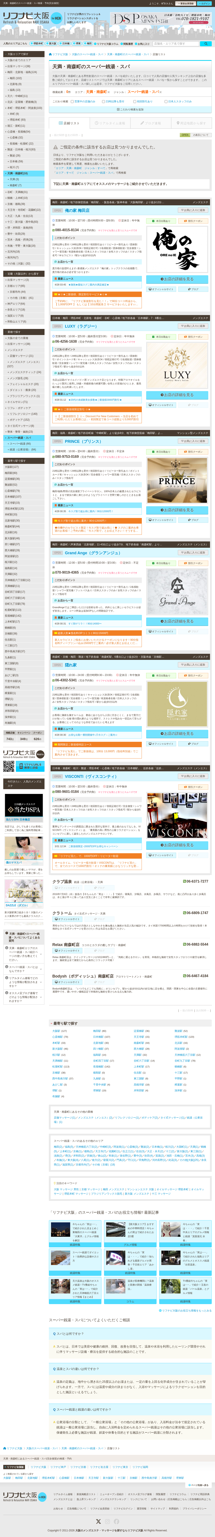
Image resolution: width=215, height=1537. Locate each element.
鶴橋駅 (178, 1066)
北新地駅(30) (12, 520)
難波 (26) (14, 155)
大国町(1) (181, 1146)
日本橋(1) (157, 1146)
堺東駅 (97, 1090)
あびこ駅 (57, 1084)
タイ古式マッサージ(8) (19, 425)
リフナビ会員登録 (99, 1508)
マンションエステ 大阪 (140, 1189)
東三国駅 (139, 1078)
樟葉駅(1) (10, 693)
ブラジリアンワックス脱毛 (106, 1193)
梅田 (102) (15, 78)
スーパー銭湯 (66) (19, 443)
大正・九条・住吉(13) (19, 215)
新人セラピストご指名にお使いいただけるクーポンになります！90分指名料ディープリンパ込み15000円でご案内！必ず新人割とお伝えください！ (96, 641)
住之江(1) (128, 1151)
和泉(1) (113, 1155)
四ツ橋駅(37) (12, 544)
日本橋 (64, 43)
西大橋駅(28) (12, 550)
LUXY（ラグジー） (75, 326)
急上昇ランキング (86, 1499)
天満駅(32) (11, 574)
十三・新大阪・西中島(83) (21, 221)
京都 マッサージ (90, 1189)
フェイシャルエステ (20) (23, 384)
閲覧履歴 (127, 44)
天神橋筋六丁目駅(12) (17, 580)
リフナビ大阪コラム (106, 44)
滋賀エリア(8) (14, 315)
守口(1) (132, 1160)
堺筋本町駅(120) (14, 508)
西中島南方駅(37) (15, 651)
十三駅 (178, 1072)
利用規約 (174, 1508)
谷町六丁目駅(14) (15, 597)
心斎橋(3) (132, 1146)
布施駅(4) (10, 722)
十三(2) (170, 1151)
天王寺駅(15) (12, 502)
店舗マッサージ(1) (64, 1117)
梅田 (88, 43)
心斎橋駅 (57, 1036)
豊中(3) (138, 1155)
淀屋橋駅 (139, 1030)
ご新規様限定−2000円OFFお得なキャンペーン (93, 846)
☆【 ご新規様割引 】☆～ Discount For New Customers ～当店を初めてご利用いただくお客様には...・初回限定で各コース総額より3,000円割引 (97, 418)
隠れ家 (64, 665)
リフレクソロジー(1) (127, 1117)
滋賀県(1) (67, 1164)
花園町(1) (114, 1151)
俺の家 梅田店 (70, 210)
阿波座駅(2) (11, 556)
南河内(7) (11, 257)
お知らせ (58, 1508)
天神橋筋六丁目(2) (86, 1146)
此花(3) (173, 1160)
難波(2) (145, 1146)
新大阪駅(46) (12, 538)
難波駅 (178, 1030)
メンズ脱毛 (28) (18, 378)
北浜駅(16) (11, 532)
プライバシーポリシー (195, 1508)
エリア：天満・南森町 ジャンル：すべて (80, 168)
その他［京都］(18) (103, 1164)
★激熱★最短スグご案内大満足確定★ (88, 284)
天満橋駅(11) (12, 586)
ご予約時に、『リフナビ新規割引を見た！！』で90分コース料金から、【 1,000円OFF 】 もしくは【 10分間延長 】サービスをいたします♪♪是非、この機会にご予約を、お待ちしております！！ (96, 303)
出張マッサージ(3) (17, 279)
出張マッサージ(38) (17, 66)
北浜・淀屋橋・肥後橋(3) (21, 101)
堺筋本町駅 (181, 1036)
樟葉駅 (178, 1084)
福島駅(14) (11, 568)
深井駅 (178, 1090)
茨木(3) (189, 1155)
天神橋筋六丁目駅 (185, 1054)
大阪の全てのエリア (18, 60)
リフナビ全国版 (14, 1467)
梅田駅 (97, 1030)
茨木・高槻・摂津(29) (19, 239)
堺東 (77, 43)
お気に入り (142, 44)
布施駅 (56, 1096)
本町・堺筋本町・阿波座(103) (23, 108)
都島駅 (97, 1072)
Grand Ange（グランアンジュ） (87, 553)
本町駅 (56, 1042)
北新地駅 (98, 1042)
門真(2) (121, 1160)
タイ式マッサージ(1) (172, 1117)
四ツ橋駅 (98, 1048)
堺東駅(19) (11, 705)
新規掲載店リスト (86, 1494)
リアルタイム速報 (63, 1494)
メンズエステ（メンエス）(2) (95, 1117)
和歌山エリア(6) (15, 321)
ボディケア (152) (19, 419)
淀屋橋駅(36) (12, 478)
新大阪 (51, 43)
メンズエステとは (63, 1499)
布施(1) (60, 1160)
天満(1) (194, 1146)
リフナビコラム (178, 1494)
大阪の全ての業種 (16, 338)
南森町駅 (139, 1042)
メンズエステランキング (113, 1499)
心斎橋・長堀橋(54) (17, 131)
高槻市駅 (139, 1084)
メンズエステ (14, 350)
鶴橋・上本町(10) (16, 197)
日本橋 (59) (15, 161)
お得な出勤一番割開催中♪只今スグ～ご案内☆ (92, 735)
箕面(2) (159, 1155)
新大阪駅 (57, 1048)
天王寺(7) (100, 1151)
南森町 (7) (15, 185)
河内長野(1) (159, 1160)
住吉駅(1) (10, 639)
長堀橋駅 (98, 1066)
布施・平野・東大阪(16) (20, 245)
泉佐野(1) (125, 1155)
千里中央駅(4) (13, 681)
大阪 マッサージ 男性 (66, 1189)
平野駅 (178, 1078)
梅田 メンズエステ (113, 1189)
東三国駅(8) (11, 663)
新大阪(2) (182, 1151)
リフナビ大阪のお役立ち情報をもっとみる (185, 1310)
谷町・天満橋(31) (16, 192)
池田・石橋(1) (175, 1155)
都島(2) (88, 1151)
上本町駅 (139, 1066)
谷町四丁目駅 (101, 1060)
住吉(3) (140, 1151)
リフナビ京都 (78, 1467)
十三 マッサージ (161, 1193)
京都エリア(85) (15, 285)
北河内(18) (12, 251)
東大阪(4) (73, 1160)
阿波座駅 (180, 1048)
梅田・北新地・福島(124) (21, 72)
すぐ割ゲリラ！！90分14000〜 (85, 623)
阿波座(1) (119, 1146)
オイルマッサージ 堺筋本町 (173, 1189)
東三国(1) (196, 1151)
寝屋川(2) (108, 1160)
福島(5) (69, 1146)
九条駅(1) (10, 657)
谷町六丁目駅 (141, 1060)
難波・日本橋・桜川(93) (20, 149)
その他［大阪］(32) (17, 263)
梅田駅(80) (11, 473)
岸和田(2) (78, 1155)
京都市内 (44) (17, 291)
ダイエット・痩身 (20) (22, 390)
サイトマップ (157, 1508)
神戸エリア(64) (15, 303)
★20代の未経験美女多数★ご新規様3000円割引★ (95, 399)
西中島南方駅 (60, 1078)
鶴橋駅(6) (10, 627)
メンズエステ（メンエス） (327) (24, 364)
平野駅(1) (10, 669)
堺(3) (68, 1155)
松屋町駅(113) (13, 609)
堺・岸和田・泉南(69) (19, 227)
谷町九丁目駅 (182, 1060)
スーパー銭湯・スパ (18, 437)
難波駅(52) (11, 484)
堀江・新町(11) (15, 125)
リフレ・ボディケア (18, 408)
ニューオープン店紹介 (112, 1494)
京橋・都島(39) (15, 204)
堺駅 (55, 1090)
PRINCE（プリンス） (77, 441)
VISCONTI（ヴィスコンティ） (85, 776)
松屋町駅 (57, 1066)
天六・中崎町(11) (16, 96)
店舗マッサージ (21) (20, 355)
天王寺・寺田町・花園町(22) (23, 209)
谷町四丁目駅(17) (15, 591)
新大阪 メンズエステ (137, 1193)
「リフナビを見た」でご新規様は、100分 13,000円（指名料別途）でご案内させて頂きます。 (96, 753)
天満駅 (138, 1054)
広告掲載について (76, 1508)
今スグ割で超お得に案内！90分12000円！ (91, 511)
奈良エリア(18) (15, 309)
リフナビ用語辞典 (200, 1494)
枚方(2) (96, 1160)
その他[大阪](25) (189, 1160)
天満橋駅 (57, 1060)
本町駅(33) (11, 514)
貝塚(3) (91, 1155)
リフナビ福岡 (140, 1467)
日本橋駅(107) (13, 496)
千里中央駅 (99, 1084)
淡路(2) (58, 1155)
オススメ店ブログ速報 (140, 1494)
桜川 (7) (13, 167)
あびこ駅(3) (11, 675)
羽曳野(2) (144, 1160)
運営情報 (141, 1508)
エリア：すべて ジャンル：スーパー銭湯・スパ (84, 172)
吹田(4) (148, 1155)
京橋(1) (77, 1151)
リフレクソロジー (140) (23, 413)
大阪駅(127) (12, 466)
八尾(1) (85, 1160)
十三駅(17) (11, 645)
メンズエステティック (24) (24, 372)
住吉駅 (138, 1072)
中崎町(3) (105, 1146)
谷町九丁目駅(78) (15, 603)
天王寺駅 (139, 1036)
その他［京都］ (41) (20, 297)
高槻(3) (200, 1155)
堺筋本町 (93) (17, 119)
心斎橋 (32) (15, 137)
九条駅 (97, 1078)
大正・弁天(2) (155, 1151)
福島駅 (97, 1054)
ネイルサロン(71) (16, 401)
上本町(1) (65, 1151)
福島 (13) (14, 89)
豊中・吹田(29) (15, 233)
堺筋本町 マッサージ (76, 1193)
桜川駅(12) (11, 562)
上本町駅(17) (12, 621)
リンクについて (138, 1499)
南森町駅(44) (12, 526)
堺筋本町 (37, 43)
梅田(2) (58, 1146)
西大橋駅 (139, 1048)
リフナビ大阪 (38, 1467)
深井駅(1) (10, 717)
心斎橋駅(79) (12, 490)
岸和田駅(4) (11, 710)
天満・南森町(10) (16, 173)
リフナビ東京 (120, 1467)
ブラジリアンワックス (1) (24, 396)
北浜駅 (178, 1042)
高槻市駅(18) (12, 687)
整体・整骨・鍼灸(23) (19, 431)
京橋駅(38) (11, 633)
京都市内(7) (82, 1164)
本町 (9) (13, 113)
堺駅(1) (9, 698)
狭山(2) (102, 1155)
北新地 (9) (15, 84)
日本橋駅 (98, 1036)
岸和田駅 (139, 1090)
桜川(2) (169, 1146)
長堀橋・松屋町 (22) (20, 143)
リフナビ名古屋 (99, 1467)
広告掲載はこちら (177, 1499)
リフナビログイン (123, 1508)
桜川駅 (56, 1054)
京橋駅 (56, 1072)
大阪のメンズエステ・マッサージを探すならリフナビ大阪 (109, 1530)
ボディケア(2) (150, 1117)
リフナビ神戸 (58, 1467)
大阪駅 (56, 1030)
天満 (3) (13, 179)
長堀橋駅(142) (13, 615)
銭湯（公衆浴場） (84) (22, 449)
